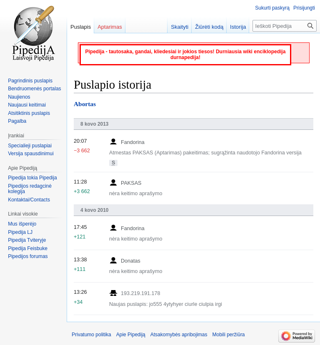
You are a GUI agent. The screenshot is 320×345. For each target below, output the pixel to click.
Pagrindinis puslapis (30, 81)
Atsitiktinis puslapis (29, 113)
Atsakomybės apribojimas (179, 335)
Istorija (238, 27)
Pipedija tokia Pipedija (32, 178)
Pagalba (17, 121)
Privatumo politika (91, 335)
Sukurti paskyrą (272, 8)
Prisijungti (304, 8)
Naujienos (19, 97)
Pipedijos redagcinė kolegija (30, 189)
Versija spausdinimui (30, 153)
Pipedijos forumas (28, 256)
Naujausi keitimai (27, 105)
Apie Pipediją (130, 335)
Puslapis (80, 27)
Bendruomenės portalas (34, 89)
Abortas (85, 103)
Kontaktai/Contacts (29, 200)
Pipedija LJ (20, 232)
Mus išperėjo (22, 224)
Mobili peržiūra (228, 335)
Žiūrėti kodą (209, 27)
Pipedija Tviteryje (27, 240)
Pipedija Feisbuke (28, 248)
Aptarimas (110, 27)
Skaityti (179, 27)
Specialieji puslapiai (30, 146)
